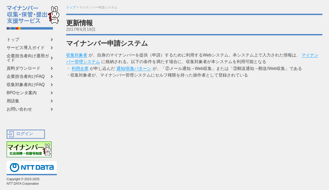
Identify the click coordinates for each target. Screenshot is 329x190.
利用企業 (80, 68)
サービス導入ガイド (26, 48)
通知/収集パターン (133, 68)
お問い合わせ (19, 109)
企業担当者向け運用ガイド (28, 58)
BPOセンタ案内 (22, 93)
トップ (13, 39)
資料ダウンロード (23, 68)
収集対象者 (76, 55)
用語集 (13, 101)
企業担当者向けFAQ (26, 76)
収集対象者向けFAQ (26, 85)
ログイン (24, 133)
